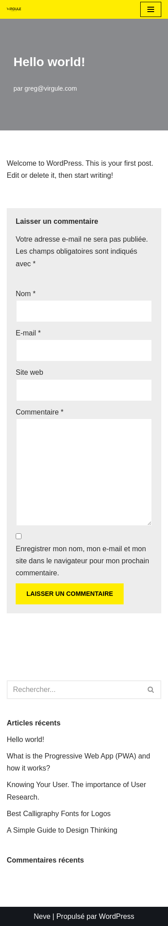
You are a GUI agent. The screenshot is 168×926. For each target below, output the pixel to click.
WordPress (116, 916)
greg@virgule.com (51, 88)
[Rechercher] (74, 689)
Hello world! (25, 739)
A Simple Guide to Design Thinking (62, 830)
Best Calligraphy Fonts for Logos (59, 813)
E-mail (28, 333)
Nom (25, 293)
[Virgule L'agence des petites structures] (14, 10)
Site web (29, 372)
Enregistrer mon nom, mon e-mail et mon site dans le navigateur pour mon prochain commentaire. (82, 561)
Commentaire (40, 412)
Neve (42, 916)
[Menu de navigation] (150, 9)
